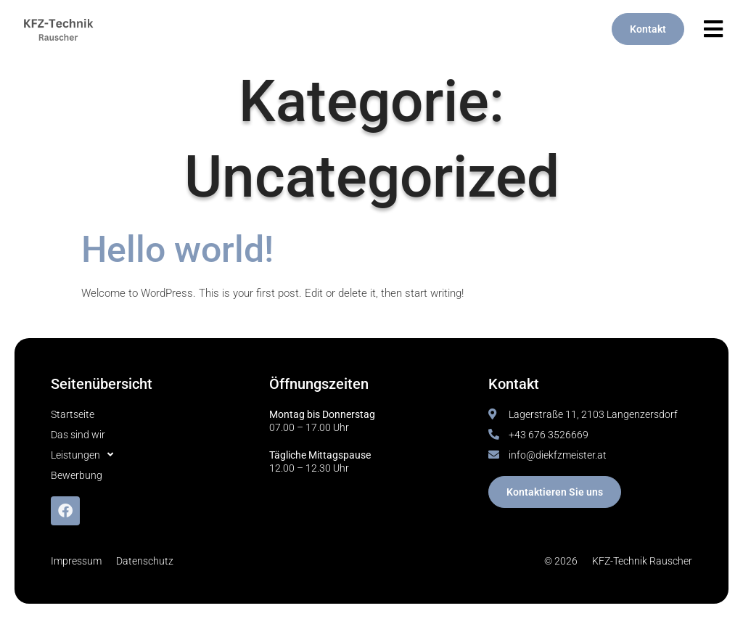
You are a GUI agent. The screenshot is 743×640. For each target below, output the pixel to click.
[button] (713, 29)
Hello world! (177, 250)
